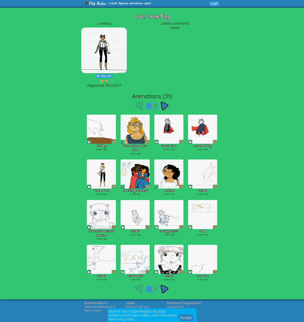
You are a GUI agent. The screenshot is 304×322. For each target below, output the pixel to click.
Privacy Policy (125, 319)
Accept (186, 317)
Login (214, 3)
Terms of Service (137, 307)
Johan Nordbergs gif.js (100, 307)
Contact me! (175, 307)
